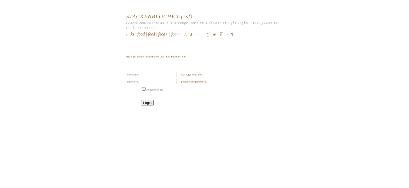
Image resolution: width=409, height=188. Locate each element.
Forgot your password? (194, 81)
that (256, 23)
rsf (186, 16)
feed (151, 34)
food (141, 34)
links (130, 34)
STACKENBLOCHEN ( (154, 16)
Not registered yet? (192, 74)
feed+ (163, 34)
